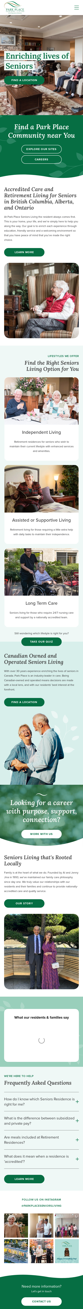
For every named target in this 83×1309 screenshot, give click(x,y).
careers (41, 1272)
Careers (41, 159)
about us (41, 1266)
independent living (41, 1283)
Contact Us (41, 1249)
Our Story (24, 903)
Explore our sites (41, 149)
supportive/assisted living (41, 1288)
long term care (41, 1293)
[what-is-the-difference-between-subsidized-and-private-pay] (41, 1067)
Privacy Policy (41, 1302)
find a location (41, 1277)
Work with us (41, 834)
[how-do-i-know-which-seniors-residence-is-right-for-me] (41, 1048)
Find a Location (24, 80)
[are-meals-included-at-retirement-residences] (41, 1087)
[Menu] (76, 7)
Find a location (24, 702)
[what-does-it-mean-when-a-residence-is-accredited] (41, 1106)
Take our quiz (41, 642)
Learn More (24, 252)
